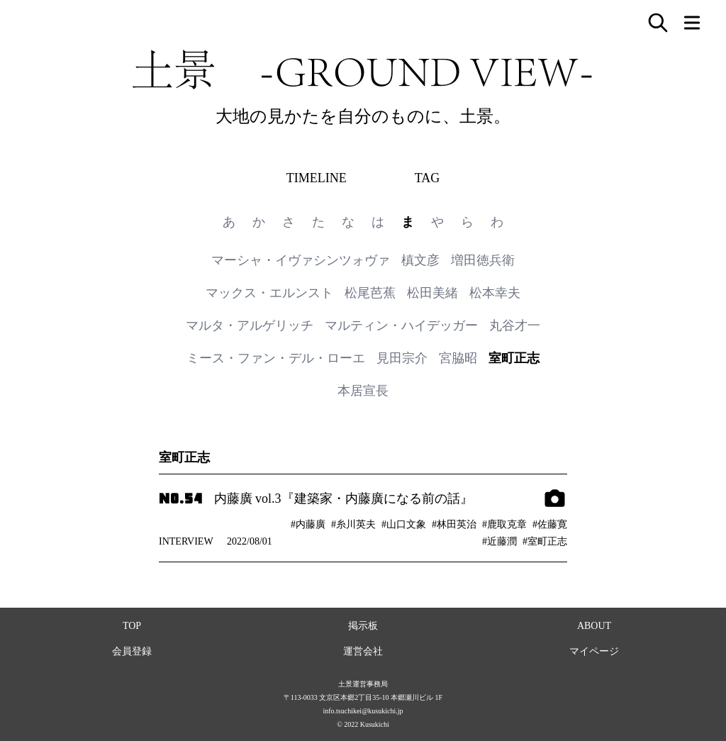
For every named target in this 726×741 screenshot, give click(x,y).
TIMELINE (316, 178)
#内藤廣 (308, 524)
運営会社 (363, 651)
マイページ (594, 651)
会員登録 (132, 651)
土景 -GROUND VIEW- (363, 69)
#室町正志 (545, 541)
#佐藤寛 (549, 524)
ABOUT (594, 625)
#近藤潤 (499, 541)
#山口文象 (403, 524)
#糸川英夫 (353, 524)
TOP (132, 625)
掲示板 (363, 625)
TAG (427, 178)
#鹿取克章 (504, 524)
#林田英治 (454, 524)
